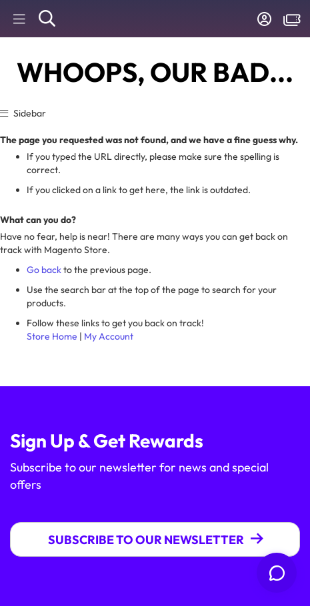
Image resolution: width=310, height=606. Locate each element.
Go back (44, 270)
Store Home (52, 336)
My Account (108, 336)
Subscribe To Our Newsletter (146, 539)
